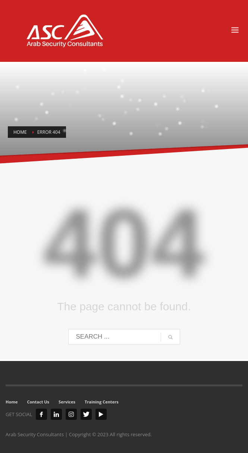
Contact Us (38, 402)
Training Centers (102, 402)
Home (12, 402)
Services (67, 402)
